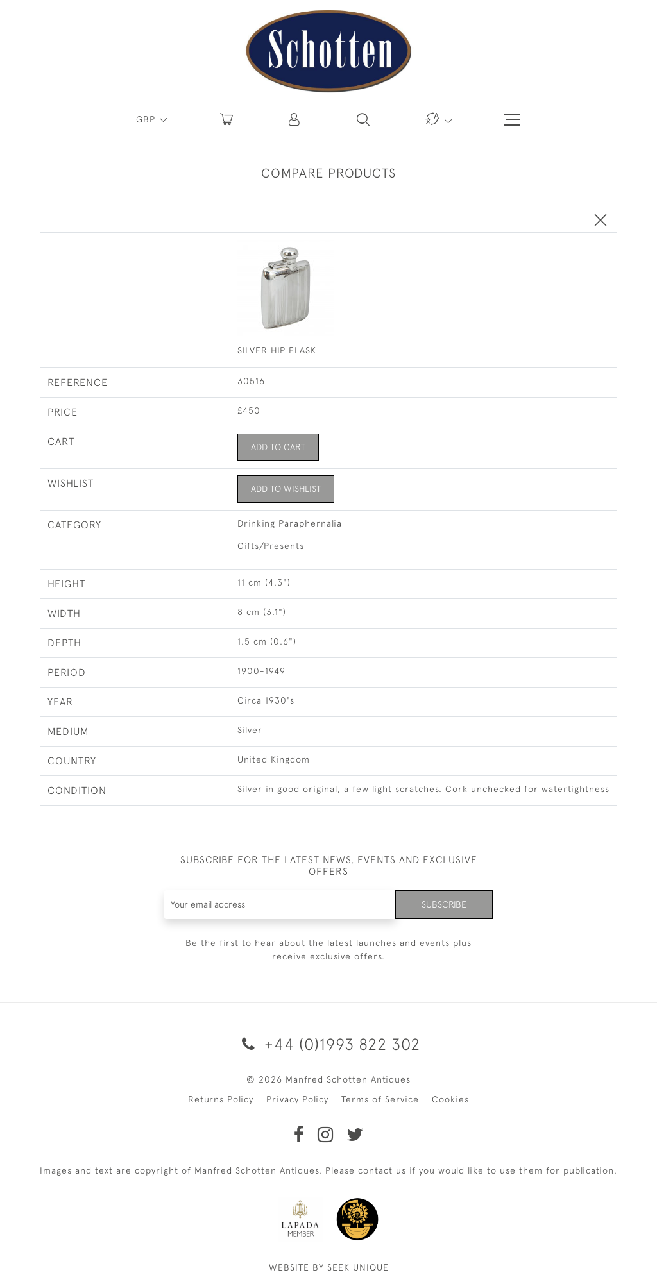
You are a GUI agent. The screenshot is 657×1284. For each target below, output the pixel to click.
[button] (295, 119)
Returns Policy (220, 1099)
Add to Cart (278, 447)
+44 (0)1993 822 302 (328, 1044)
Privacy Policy (297, 1099)
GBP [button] (147, 119)
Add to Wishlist (286, 489)
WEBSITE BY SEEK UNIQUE (329, 1267)
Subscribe (444, 904)
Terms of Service (380, 1099)
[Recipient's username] (280, 904)
